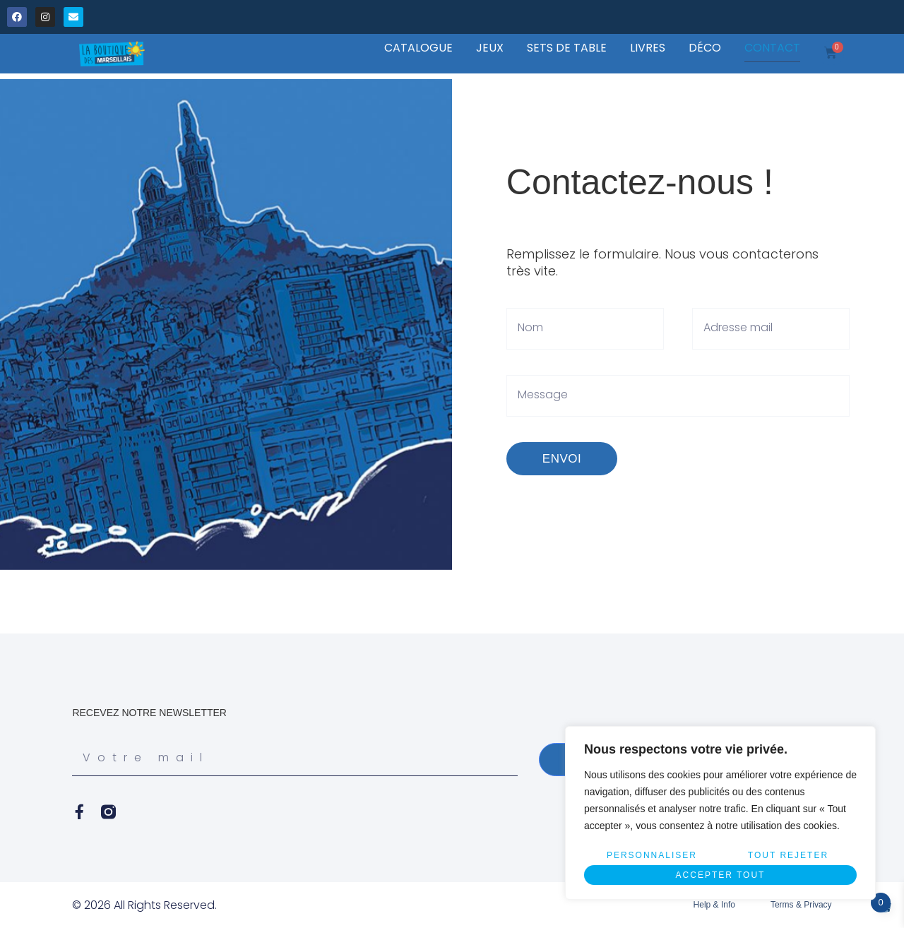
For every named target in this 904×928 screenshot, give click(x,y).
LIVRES (647, 48)
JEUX (490, 48)
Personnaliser (652, 855)
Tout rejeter (788, 855)
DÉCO (705, 48)
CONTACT (772, 48)
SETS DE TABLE (567, 48)
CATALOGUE (418, 48)
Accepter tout (721, 875)
